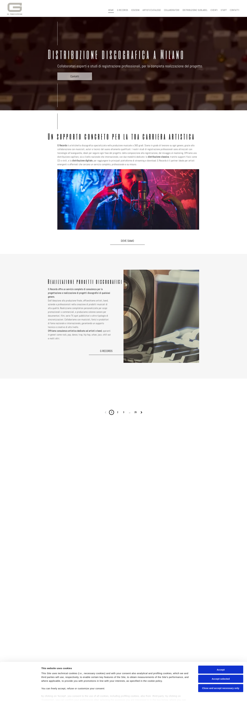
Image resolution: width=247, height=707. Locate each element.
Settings (160, 700)
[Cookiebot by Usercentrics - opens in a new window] (20, 700)
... (129, 412)
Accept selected (221, 670)
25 (135, 412)
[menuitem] (111, 10)
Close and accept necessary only (220, 679)
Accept (221, 660)
